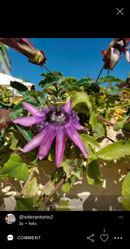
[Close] (120, 11)
